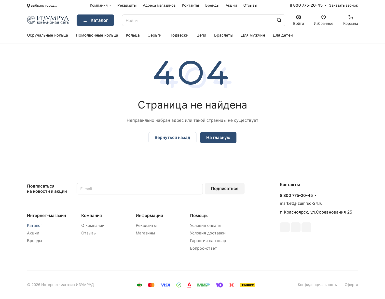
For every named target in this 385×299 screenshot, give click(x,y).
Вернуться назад (172, 137)
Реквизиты (146, 225)
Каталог (34, 225)
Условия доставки (208, 233)
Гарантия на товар (208, 240)
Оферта (351, 285)
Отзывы (88, 233)
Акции (33, 233)
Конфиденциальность (317, 285)
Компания (91, 215)
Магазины (145, 233)
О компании (93, 225)
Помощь (199, 215)
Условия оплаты (205, 225)
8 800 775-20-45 (306, 5)
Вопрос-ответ (203, 248)
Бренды (34, 240)
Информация (149, 215)
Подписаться (224, 188)
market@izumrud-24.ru (301, 203)
